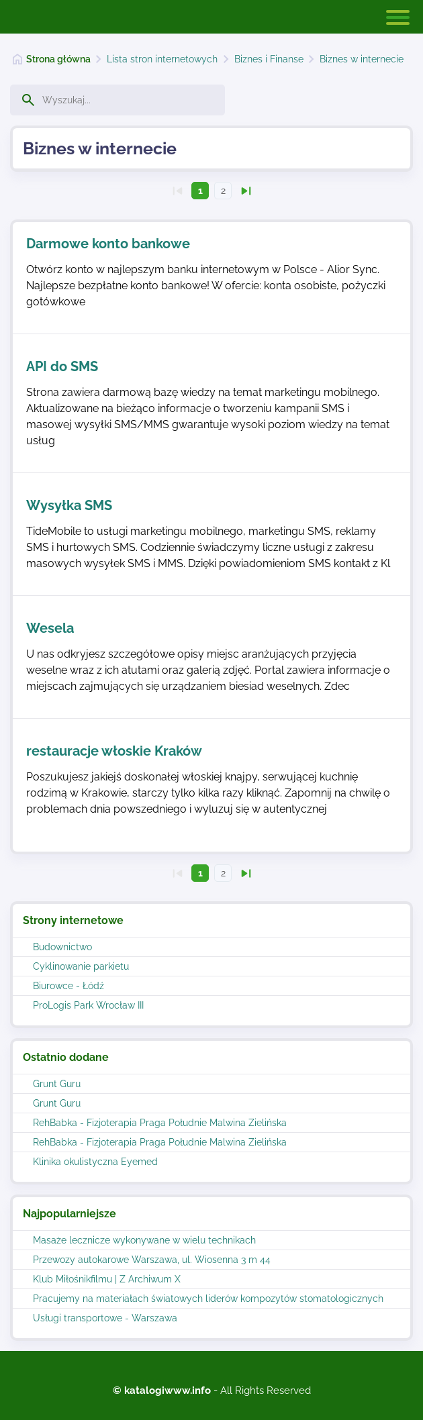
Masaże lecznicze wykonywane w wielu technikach (144, 1240)
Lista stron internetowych (162, 59)
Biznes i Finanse (268, 59)
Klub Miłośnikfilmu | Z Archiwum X (107, 1279)
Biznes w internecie (362, 59)
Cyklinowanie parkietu (81, 966)
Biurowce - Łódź (68, 985)
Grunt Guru (57, 1083)
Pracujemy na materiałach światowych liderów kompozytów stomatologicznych (208, 1298)
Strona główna (58, 59)
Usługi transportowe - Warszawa (105, 1318)
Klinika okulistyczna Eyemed (95, 1161)
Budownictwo (62, 947)
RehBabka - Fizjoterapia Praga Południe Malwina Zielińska (160, 1122)
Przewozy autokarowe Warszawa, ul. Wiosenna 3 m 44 (152, 1259)
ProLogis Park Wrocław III (88, 1005)
